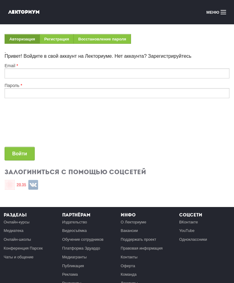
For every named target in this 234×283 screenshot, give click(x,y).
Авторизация (24, 40)
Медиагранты (74, 257)
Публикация (73, 266)
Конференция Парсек (23, 248)
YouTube (186, 230)
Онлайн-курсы (17, 222)
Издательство (74, 222)
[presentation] (30, 125)
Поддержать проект (138, 239)
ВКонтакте (188, 222)
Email (11, 66)
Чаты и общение (19, 257)
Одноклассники (193, 239)
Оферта (128, 266)
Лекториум (24, 12)
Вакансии (129, 230)
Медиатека (13, 230)
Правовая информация (142, 248)
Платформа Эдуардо (81, 248)
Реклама (70, 274)
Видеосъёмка (74, 230)
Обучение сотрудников (83, 239)
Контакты (129, 257)
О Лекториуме (133, 222)
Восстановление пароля (102, 39)
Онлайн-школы (17, 239)
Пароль (13, 85)
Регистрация (56, 39)
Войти (19, 153)
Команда (128, 274)
